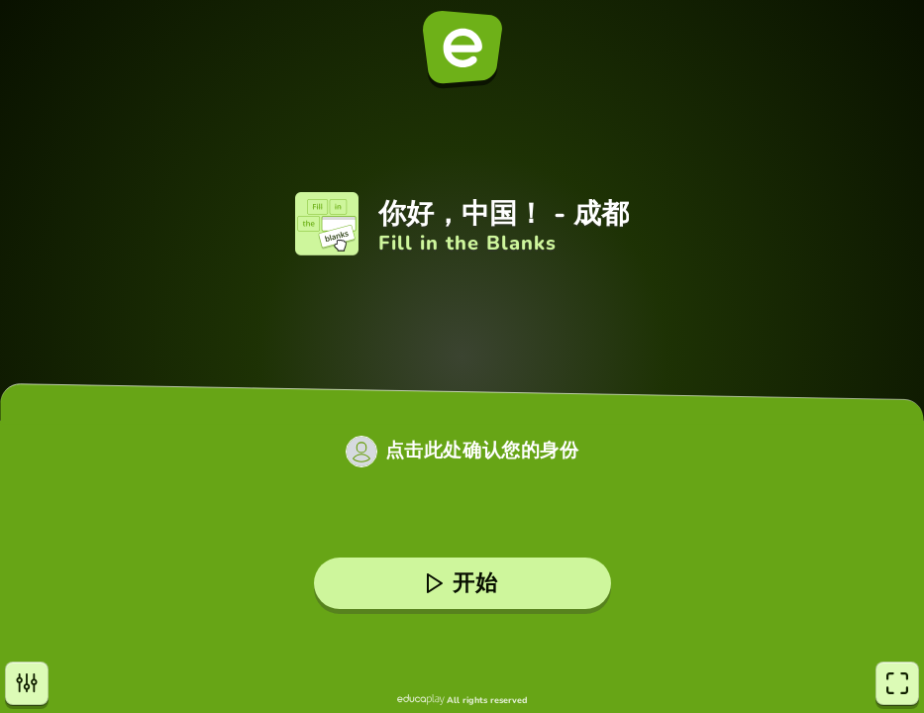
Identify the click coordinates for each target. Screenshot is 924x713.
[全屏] (897, 683)
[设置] (27, 683)
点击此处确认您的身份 (482, 451)
